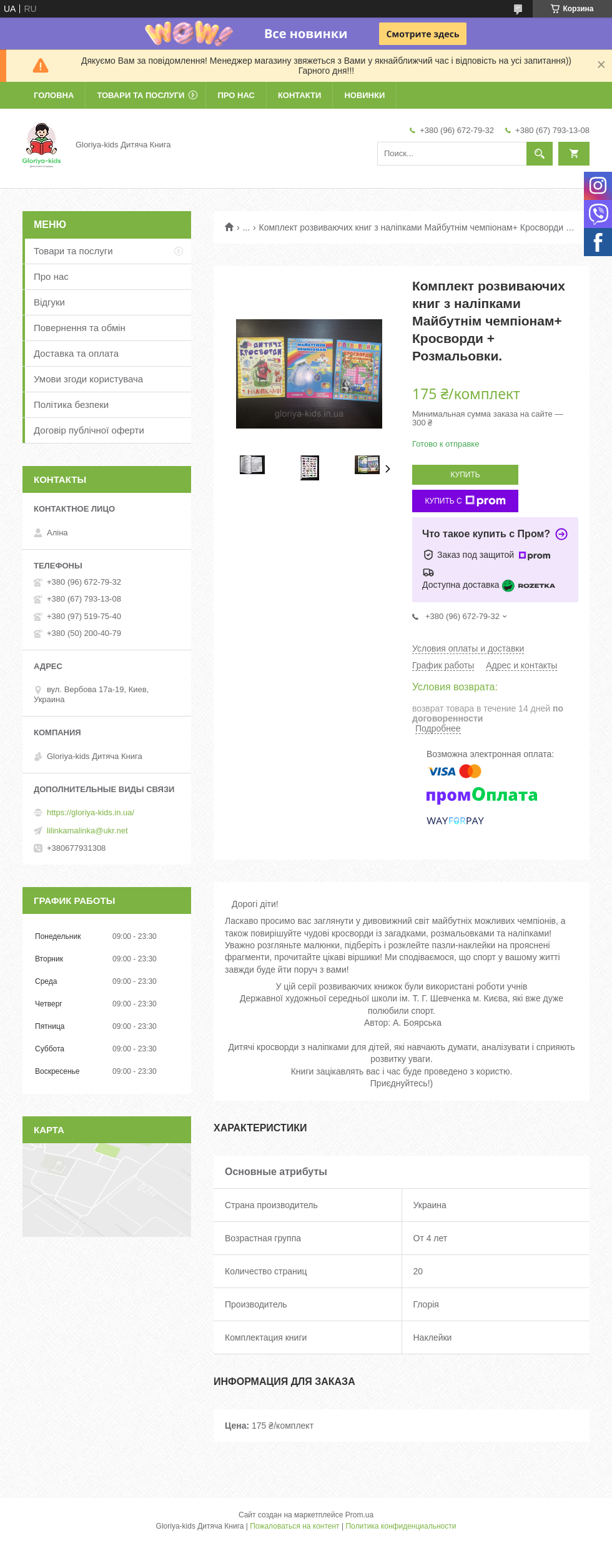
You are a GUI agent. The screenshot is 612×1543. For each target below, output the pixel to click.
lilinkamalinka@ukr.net (87, 830)
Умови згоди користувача (88, 379)
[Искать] (539, 154)
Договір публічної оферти (89, 430)
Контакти (300, 95)
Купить (465, 474)
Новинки (364, 95)
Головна (54, 95)
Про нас (235, 95)
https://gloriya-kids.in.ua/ (90, 812)
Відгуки (49, 302)
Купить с (465, 501)
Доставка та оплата (76, 353)
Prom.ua (359, 1515)
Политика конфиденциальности (400, 1526)
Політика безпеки (71, 404)
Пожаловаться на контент (294, 1526)
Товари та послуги (140, 95)
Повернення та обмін (80, 327)
